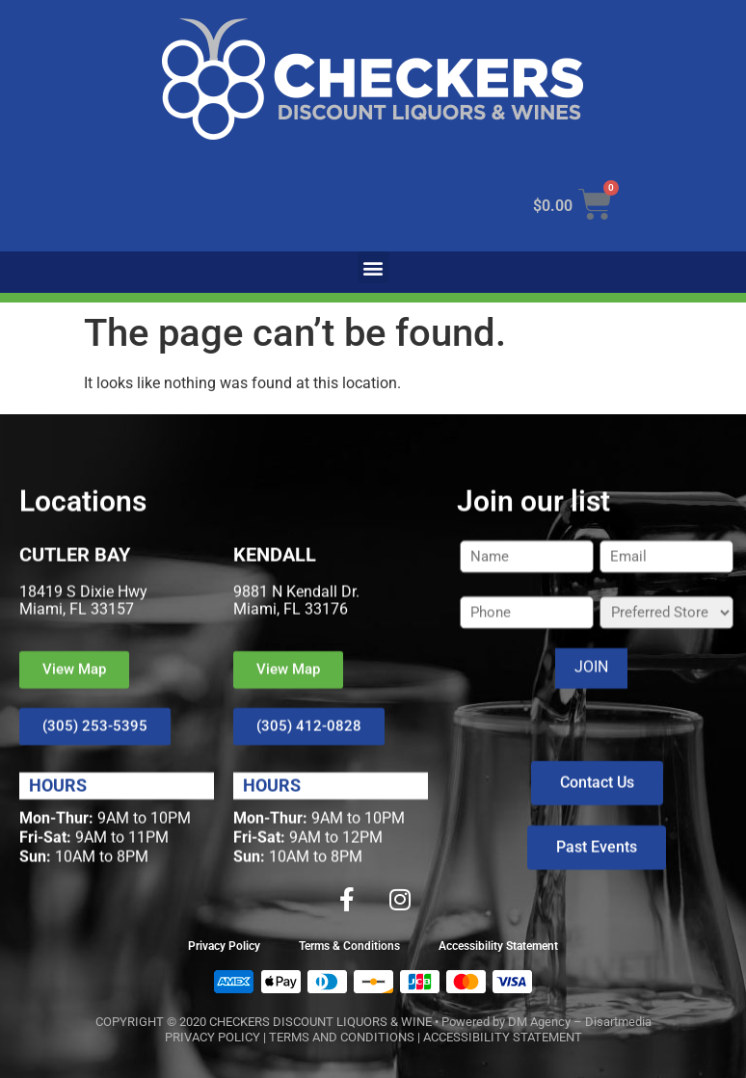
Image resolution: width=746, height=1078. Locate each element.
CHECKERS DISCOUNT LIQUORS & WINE (320, 1021)
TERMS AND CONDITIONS (341, 1037)
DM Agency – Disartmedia (580, 1021)
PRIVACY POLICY (212, 1037)
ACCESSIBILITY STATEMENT (502, 1037)
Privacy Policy (224, 946)
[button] (373, 267)
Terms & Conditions (349, 946)
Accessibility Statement (498, 946)
